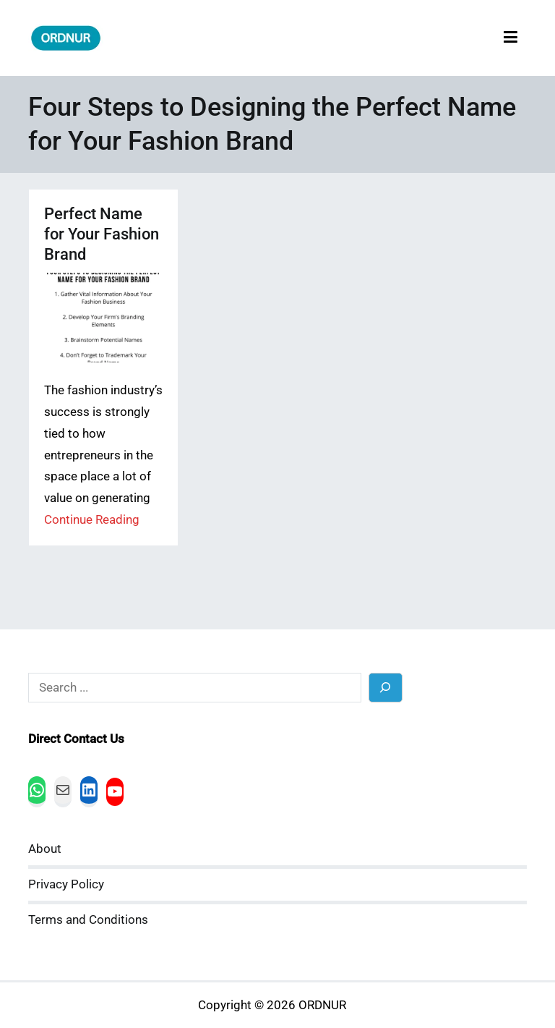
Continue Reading (91, 520)
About (44, 849)
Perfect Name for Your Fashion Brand (101, 234)
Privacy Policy (66, 884)
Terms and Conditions (88, 920)
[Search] (386, 687)
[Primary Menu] (510, 38)
